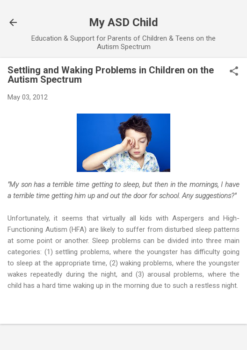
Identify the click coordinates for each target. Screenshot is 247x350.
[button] (234, 72)
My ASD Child (123, 22)
